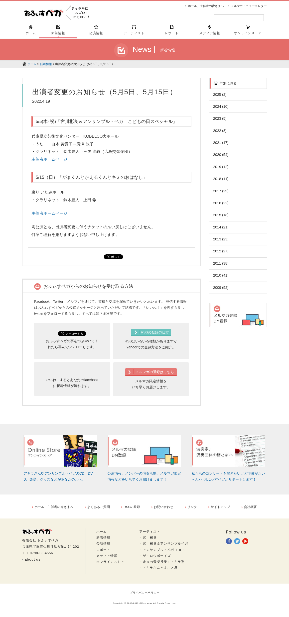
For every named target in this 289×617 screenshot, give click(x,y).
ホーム (31, 66)
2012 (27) (220, 253)
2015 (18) (220, 217)
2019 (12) (220, 169)
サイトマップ (219, 509)
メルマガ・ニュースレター (249, 6)
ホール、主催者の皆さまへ (206, 6)
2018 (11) (220, 181)
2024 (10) (220, 109)
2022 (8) (219, 133)
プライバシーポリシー (144, 595)
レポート (103, 552)
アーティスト (149, 534)
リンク (191, 509)
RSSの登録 (130, 509)
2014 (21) (220, 229)
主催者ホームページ (49, 161)
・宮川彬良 (148, 540)
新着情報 (46, 66)
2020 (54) (220, 157)
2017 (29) (220, 193)
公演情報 (103, 546)
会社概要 (249, 509)
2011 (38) (220, 266)
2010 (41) (220, 278)
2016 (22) (220, 205)
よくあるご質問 (97, 509)
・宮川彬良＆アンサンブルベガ (163, 546)
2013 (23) (220, 241)
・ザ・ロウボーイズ (155, 558)
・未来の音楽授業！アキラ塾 (162, 564)
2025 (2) (219, 97)
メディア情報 (106, 558)
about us (32, 562)
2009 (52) (220, 290)
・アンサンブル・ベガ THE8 (162, 552)
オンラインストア (110, 564)
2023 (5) (219, 121)
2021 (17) (220, 145)
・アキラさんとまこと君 (158, 570)
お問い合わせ (162, 509)
